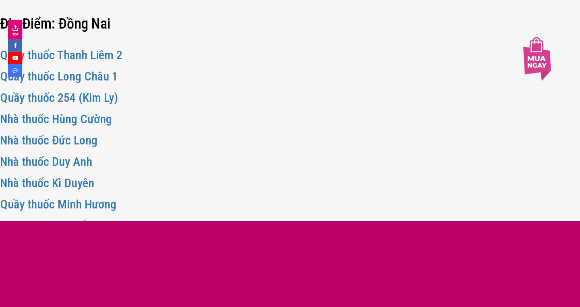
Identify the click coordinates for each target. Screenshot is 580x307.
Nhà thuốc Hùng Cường (56, 119)
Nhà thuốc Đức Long (48, 140)
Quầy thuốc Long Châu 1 (59, 76)
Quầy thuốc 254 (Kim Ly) (59, 98)
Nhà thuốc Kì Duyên (47, 183)
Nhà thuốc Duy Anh (46, 162)
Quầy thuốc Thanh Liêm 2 (61, 55)
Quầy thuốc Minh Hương (58, 204)
